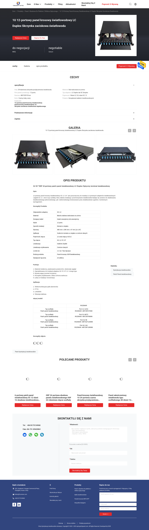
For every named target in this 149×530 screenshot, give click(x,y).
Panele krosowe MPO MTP (81, 499)
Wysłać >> (105, 514)
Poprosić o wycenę (127, 66)
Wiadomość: (74, 424)
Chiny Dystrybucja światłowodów (47, 526)
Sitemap (60, 523)
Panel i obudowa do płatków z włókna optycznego (41, 11)
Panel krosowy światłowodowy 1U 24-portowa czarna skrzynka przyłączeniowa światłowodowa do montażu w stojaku (90, 400)
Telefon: (73, 459)
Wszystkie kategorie (80, 503)
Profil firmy (53, 488)
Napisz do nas (39, 38)
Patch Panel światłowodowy (122, 274)
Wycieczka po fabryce (56, 492)
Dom (13, 11)
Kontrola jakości (54, 496)
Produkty (20, 11)
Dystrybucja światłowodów (121, 270)
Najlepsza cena (20, 38)
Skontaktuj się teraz (79, 471)
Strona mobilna (71, 523)
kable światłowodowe (80, 494)
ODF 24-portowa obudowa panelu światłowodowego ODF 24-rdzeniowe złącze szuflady (58, 397)
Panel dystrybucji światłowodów (25, 352)
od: (71, 449)
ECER (109, 526)
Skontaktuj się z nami (55, 500)
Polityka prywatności (85, 523)
